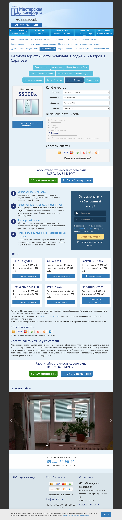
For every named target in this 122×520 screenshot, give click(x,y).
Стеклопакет (54, 97)
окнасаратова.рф (26, 19)
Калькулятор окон (48, 49)
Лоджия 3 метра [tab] (65, 73)
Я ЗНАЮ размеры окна (43, 180)
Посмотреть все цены (26, 276)
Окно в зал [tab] (57, 67)
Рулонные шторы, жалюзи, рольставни (62, 32)
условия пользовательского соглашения (76, 516)
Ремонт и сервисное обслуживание (25, 44)
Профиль (55, 92)
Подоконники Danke (101, 49)
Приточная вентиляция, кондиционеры (39, 33)
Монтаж (56, 108)
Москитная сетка (65, 44)
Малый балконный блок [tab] (76, 67)
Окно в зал (48, 39)
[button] (17, 421)
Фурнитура (54, 103)
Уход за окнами (32, 49)
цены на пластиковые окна (49, 316)
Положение (79, 228)
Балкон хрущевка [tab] (84, 73)
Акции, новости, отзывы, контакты (104, 32)
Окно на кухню (36, 39)
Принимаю (106, 514)
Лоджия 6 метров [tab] (74, 80)
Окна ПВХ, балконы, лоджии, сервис (18, 32)
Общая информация (19, 39)
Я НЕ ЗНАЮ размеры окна (77, 180)
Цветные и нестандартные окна (87, 44)
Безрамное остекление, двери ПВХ (84, 33)
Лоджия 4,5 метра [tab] (54, 80)
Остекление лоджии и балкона (83, 39)
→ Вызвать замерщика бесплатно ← (28, 124)
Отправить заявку (90, 236)
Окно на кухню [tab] (41, 67)
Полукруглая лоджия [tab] (33, 80)
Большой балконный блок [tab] (41, 73)
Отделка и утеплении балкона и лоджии (74, 49)
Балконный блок (62, 39)
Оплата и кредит (49, 44)
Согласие (89, 228)
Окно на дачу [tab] (92, 80)
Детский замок (17, 49)
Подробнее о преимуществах (95, 300)
